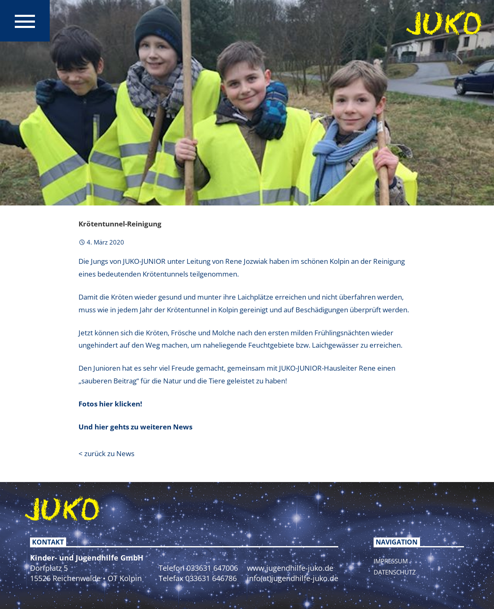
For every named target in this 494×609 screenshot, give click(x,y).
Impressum (391, 561)
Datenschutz (395, 572)
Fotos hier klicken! (110, 403)
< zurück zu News (106, 453)
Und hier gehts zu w (112, 426)
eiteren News (169, 426)
